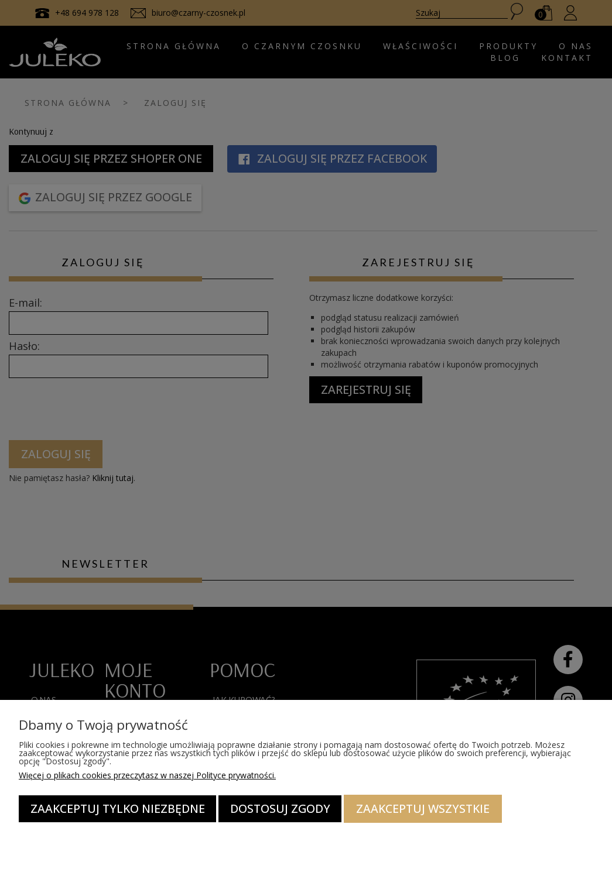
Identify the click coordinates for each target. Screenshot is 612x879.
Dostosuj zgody (280, 808)
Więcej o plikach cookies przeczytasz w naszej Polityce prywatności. (147, 775)
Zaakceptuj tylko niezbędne (117, 808)
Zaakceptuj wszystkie (423, 808)
